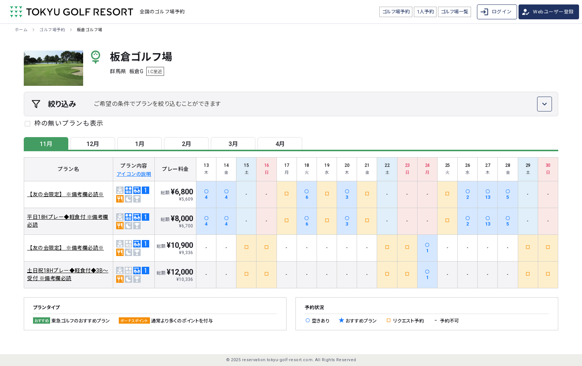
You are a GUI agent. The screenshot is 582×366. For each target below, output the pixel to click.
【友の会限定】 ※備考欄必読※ (65, 194)
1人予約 (425, 11)
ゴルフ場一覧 (454, 11)
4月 (280, 144)
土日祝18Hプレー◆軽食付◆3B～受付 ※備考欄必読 (67, 274)
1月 (139, 144)
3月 (233, 144)
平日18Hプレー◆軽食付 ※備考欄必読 (67, 221)
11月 (46, 144)
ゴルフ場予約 (396, 11)
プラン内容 (134, 169)
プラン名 (68, 169)
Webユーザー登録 (547, 11)
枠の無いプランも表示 (69, 123)
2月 (186, 144)
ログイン (496, 11)
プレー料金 (175, 169)
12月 (92, 144)
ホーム (21, 30)
